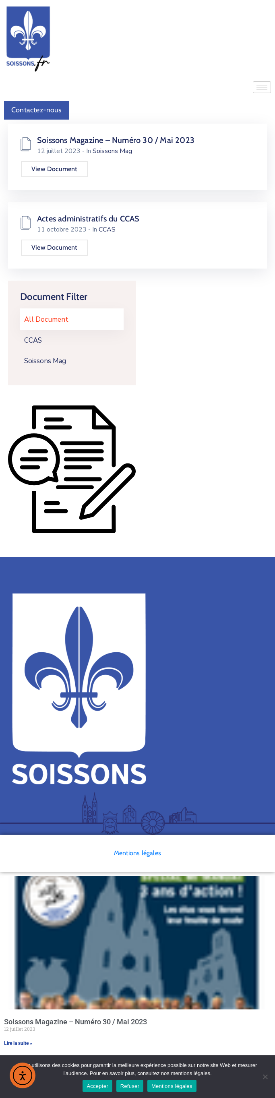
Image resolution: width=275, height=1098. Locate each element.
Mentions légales (137, 853)
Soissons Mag (45, 361)
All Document (46, 319)
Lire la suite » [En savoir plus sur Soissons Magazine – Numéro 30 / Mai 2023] (18, 1043)
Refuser (129, 1086)
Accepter (97, 1086)
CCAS (33, 340)
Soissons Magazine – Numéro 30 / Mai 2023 (115, 140)
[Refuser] (265, 1077)
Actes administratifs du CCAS (88, 218)
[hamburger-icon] (262, 87)
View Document (54, 169)
